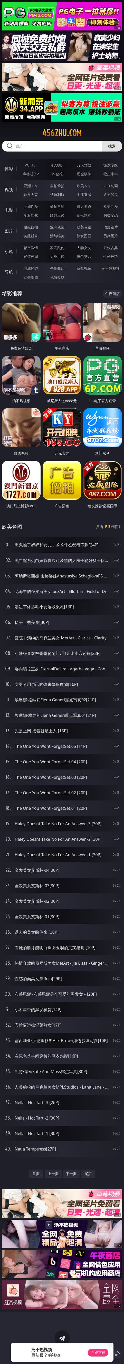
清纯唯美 (57, 235)
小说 (9, 251)
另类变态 (110, 215)
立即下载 (98, 1352)
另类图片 (110, 235)
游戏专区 (110, 165)
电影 (9, 210)
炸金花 (57, 173)
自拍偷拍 (57, 185)
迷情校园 (31, 256)
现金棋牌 (84, 173)
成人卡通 (84, 206)
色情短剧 (57, 277)
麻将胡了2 (31, 173)
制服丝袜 (31, 215)
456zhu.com (62, 133)
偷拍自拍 (57, 206)
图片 (9, 231)
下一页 (71, 1173)
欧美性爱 (110, 206)
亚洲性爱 (31, 206)
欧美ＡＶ (84, 185)
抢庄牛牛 (110, 173)
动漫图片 (110, 227)
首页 (36, 1173)
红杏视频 (31, 277)
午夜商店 (57, 268)
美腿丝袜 (31, 235)
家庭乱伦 (57, 247)
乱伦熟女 (84, 215)
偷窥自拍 (31, 227)
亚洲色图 (57, 227)
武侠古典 (110, 247)
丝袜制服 (57, 194)
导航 (9, 272)
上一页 (53, 1173)
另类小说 (57, 256)
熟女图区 (84, 235)
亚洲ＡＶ (31, 185)
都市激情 (31, 247)
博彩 (9, 169)
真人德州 (57, 165)
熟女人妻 (31, 194)
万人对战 (84, 165)
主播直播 (84, 194)
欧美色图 (84, 227)
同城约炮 (31, 268)
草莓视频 (84, 268)
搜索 (112, 146)
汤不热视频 (111, 268)
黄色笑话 (84, 256)
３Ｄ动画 (110, 185)
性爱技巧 (110, 256)
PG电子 (31, 165)
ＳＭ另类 (110, 194)
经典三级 (57, 215)
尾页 (88, 1173)
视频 (9, 189)
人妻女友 (84, 247)
